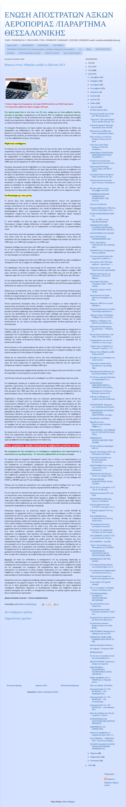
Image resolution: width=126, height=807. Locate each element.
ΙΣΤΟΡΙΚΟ (10, 53)
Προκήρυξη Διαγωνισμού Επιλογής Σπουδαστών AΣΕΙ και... (102, 612)
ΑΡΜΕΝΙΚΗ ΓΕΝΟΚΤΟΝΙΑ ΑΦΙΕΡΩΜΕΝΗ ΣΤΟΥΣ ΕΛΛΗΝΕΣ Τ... (101, 155)
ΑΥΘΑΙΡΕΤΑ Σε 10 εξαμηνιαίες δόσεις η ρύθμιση (102, 252)
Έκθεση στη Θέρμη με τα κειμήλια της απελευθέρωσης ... (102, 399)
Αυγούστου (94, 92)
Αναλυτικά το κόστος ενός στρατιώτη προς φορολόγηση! (102, 269)
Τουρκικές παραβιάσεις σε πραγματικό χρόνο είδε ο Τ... (102, 734)
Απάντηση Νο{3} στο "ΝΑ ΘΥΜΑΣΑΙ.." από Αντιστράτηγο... (100, 699)
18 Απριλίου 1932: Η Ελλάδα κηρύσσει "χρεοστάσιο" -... (101, 263)
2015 (90, 67)
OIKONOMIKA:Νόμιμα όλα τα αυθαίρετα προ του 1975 (102, 632)
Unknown (111, 779)
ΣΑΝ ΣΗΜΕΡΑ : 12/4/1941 (100, 542)
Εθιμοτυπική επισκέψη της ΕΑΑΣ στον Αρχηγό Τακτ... (101, 475)
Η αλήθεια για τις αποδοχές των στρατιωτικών (102, 359)
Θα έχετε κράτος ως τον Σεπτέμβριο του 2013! (99, 189)
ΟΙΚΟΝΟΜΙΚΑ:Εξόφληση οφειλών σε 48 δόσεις (100, 500)
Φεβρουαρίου (95, 757)
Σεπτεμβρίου (95, 88)
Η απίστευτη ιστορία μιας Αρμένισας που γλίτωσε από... (102, 162)
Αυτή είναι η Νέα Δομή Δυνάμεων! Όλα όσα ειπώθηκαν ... (99, 147)
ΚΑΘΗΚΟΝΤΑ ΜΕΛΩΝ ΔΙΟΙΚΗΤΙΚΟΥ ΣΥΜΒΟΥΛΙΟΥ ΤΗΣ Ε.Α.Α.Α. (99, 197)
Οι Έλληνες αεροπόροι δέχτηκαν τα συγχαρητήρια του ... (102, 378)
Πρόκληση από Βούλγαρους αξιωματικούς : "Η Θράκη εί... (101, 329)
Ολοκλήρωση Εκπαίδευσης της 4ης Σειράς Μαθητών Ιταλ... (102, 372)
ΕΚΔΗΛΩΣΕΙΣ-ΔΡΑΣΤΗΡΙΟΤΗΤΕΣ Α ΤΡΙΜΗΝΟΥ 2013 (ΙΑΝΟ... (102, 385)
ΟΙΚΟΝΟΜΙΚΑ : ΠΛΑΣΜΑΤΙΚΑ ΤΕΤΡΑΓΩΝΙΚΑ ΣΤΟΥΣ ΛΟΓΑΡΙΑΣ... (101, 670)
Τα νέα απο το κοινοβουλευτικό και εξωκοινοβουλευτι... (102, 657)
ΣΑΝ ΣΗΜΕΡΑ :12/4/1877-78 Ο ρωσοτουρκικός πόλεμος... (102, 537)
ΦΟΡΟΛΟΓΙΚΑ (96, 652)
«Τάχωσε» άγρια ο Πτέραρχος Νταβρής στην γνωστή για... (102, 316)
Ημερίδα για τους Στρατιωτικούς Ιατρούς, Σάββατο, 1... (100, 424)
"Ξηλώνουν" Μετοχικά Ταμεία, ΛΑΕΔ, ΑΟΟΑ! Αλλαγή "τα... (102, 121)
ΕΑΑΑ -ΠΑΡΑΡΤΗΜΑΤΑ (72, 53)
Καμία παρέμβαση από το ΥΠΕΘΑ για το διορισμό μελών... (100, 680)
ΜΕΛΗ (88, 49)
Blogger (71, 802)
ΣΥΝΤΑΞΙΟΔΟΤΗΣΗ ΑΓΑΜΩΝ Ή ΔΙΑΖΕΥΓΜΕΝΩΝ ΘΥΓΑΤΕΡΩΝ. (98, 597)
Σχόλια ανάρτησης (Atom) (48, 692)
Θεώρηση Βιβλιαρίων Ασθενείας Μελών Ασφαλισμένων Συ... (102, 209)
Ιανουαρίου (95, 761)
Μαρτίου (94, 753)
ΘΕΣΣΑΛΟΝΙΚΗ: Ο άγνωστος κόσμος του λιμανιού (102, 663)
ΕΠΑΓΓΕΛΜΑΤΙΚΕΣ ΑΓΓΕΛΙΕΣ (30, 53)
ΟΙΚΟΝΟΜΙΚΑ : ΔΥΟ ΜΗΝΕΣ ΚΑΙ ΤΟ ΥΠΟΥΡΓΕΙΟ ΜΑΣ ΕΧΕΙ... (102, 432)
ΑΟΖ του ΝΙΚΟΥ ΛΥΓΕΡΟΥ (101, 686)
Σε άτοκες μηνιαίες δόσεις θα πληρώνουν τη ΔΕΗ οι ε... (101, 257)
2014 (90, 70)
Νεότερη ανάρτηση (14, 685)
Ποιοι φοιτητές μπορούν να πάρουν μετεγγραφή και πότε (102, 577)
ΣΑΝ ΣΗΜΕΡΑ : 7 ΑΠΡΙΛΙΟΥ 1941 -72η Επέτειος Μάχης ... (102, 739)
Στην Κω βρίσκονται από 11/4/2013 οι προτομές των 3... (102, 506)
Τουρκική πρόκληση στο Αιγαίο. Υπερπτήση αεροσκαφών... (102, 310)
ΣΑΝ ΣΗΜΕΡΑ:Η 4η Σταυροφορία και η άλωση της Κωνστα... (101, 518)
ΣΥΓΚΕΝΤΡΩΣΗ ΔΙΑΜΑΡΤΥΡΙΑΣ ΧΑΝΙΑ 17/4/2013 (101, 481)
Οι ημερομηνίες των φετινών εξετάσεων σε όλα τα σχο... (101, 341)
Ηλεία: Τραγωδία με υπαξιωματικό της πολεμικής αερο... (102, 245)
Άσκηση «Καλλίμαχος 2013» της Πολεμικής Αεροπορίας (102, 453)
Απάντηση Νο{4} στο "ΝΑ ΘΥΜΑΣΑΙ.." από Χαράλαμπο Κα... (100, 691)
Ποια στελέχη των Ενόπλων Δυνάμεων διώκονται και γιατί (100, 139)
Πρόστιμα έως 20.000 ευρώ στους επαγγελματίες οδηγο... (102, 132)
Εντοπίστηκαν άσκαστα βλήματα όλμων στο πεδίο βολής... (101, 625)
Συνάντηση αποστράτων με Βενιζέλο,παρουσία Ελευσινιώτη (100, 460)
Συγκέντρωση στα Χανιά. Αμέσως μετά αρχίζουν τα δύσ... (101, 297)
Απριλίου (94, 107)
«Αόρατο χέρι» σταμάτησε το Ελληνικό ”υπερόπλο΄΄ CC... (102, 347)
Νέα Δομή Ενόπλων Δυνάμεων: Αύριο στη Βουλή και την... (102, 176)
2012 (90, 765)
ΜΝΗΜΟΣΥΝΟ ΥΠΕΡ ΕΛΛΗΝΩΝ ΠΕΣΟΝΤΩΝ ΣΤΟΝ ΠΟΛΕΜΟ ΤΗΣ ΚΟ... (102, 227)
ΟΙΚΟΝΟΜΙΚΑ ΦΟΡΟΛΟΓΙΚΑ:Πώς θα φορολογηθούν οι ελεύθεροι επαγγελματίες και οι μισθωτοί (40, 49)
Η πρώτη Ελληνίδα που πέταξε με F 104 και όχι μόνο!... (102, 115)
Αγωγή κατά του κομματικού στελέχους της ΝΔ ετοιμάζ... (101, 531)
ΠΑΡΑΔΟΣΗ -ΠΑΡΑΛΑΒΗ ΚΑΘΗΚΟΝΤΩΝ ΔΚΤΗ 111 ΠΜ (102, 639)
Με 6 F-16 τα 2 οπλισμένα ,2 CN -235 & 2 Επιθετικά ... (102, 488)
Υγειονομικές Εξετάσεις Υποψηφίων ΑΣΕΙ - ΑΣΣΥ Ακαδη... (101, 284)
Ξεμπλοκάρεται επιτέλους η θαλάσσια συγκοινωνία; (101, 392)
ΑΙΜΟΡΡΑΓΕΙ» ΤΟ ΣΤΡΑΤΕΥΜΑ (98, 728)
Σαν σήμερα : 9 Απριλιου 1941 (102, 649)
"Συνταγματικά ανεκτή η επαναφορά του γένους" (100, 525)
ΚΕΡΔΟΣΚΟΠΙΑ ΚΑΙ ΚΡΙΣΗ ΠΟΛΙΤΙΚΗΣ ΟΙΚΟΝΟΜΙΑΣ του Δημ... (102, 413)
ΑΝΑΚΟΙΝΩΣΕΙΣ (27, 45)
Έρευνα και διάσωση (98, 204)
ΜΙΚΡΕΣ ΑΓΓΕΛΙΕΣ (52, 53)
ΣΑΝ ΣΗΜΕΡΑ (58, 45)
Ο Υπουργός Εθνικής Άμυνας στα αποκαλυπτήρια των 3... (102, 566)
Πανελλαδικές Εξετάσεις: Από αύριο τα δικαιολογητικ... (101, 336)
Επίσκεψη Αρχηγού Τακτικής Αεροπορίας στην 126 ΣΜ (101, 126)
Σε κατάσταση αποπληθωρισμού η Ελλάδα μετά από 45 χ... (102, 572)
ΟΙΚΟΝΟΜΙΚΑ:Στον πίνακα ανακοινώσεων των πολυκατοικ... (101, 468)
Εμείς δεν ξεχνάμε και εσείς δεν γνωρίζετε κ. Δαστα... (102, 714)
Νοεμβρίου (94, 81)
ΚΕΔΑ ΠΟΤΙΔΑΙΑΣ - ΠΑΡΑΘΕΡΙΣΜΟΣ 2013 (100, 238)
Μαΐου (93, 103)
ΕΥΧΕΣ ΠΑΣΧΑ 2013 (98, 110)
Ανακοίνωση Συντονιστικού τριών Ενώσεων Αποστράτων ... (102, 182)
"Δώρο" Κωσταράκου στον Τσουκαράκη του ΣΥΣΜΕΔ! (102, 546)
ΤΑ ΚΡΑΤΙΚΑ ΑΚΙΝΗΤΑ (100, 418)
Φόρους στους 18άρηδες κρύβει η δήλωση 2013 (102, 353)
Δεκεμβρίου (95, 77)
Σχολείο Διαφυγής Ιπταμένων (101, 645)
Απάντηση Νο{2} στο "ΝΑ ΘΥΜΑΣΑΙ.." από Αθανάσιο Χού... (102, 707)
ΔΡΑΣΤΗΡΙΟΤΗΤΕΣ (103, 49)
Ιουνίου (93, 100)
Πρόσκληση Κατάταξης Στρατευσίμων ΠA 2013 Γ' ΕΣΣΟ (101, 169)
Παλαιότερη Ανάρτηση (70, 685)
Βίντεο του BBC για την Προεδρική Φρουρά (99, 220)
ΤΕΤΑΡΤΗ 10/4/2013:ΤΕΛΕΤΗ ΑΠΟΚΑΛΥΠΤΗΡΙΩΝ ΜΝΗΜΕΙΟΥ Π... (102, 746)
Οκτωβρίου (95, 85)
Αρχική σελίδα (12, 45)
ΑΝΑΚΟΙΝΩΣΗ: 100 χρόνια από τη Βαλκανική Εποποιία (102, 406)
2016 (90, 63)
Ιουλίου (93, 96)
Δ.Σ (80, 49)
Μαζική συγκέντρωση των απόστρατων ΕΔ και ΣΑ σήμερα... (100, 276)
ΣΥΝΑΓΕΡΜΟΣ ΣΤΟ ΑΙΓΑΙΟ (102, 233)
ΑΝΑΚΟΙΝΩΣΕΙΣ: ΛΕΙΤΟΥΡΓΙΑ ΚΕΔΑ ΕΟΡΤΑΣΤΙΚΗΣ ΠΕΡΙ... (101, 553)
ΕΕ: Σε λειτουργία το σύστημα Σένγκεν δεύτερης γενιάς (102, 589)
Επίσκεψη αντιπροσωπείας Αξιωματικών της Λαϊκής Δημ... (101, 365)
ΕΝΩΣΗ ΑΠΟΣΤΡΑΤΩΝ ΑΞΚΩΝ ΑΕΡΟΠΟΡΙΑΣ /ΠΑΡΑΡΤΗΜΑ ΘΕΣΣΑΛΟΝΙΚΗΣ (59, 23)
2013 (90, 74)
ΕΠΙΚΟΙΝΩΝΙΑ (43, 45)
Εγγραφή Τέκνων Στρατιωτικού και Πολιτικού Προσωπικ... (102, 619)
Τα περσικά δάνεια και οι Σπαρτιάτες (99, 605)
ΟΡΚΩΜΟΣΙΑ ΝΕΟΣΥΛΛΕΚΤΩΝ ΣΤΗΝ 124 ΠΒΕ (101, 440)
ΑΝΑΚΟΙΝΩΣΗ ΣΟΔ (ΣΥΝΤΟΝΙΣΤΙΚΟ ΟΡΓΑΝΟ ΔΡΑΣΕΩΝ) (102, 721)
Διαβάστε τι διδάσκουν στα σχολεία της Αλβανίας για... (101, 322)
